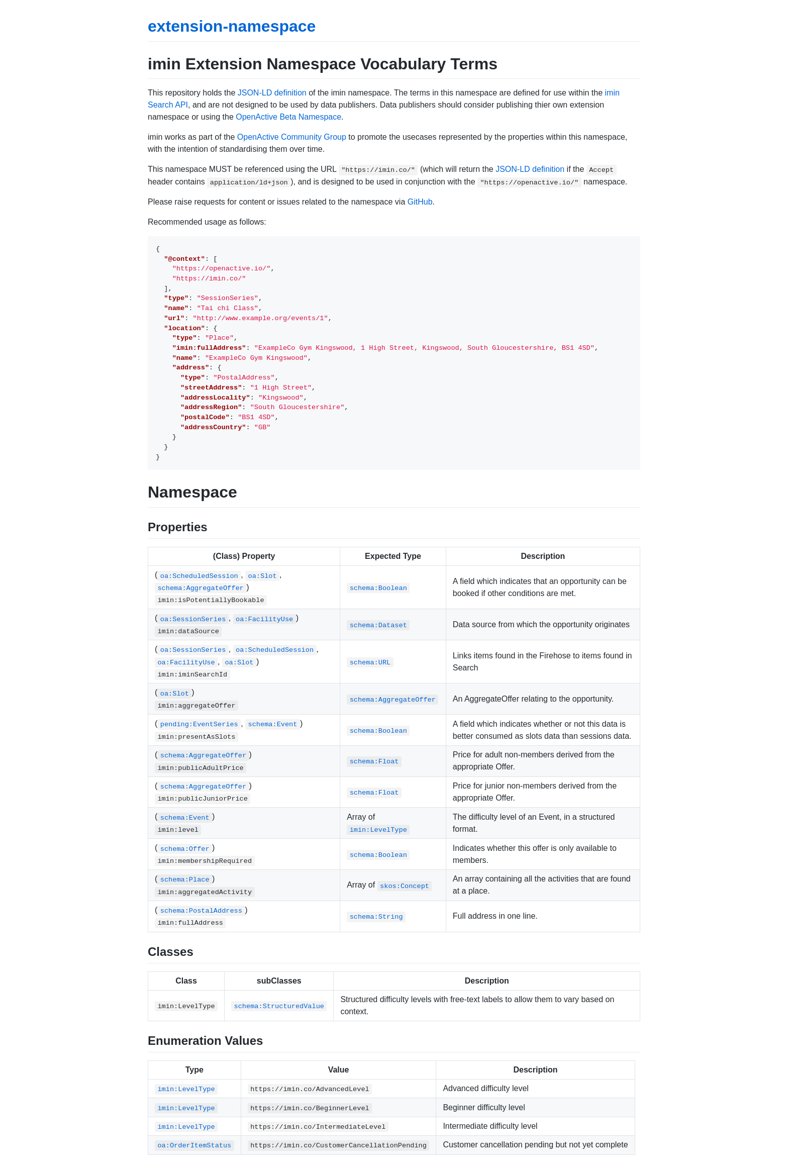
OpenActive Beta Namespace (288, 117)
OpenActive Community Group (291, 137)
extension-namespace (232, 26)
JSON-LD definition (272, 92)
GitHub (420, 202)
